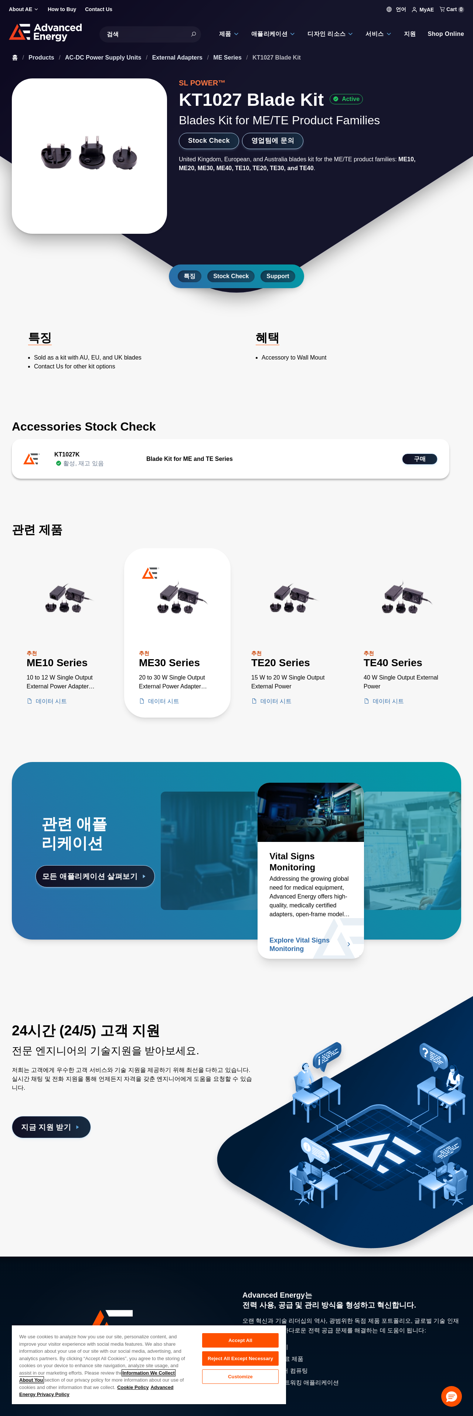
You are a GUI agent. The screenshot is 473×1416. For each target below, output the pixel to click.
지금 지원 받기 (51, 1127)
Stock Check (209, 140)
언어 (396, 9)
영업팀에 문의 (272, 140)
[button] (451, 1396)
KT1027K (66, 454)
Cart (452, 9)
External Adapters (178, 57)
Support (277, 276)
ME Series (228, 57)
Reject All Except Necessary (240, 1358)
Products (42, 57)
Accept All (240, 1340)
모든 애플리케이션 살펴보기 (95, 876)
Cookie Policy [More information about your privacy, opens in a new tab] (133, 1387)
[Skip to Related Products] (6, 518)
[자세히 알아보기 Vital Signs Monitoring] (311, 812)
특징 (189, 276)
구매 (420, 459)
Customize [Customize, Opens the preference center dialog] (240, 1376)
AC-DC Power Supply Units (104, 57)
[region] (149, 1364)
